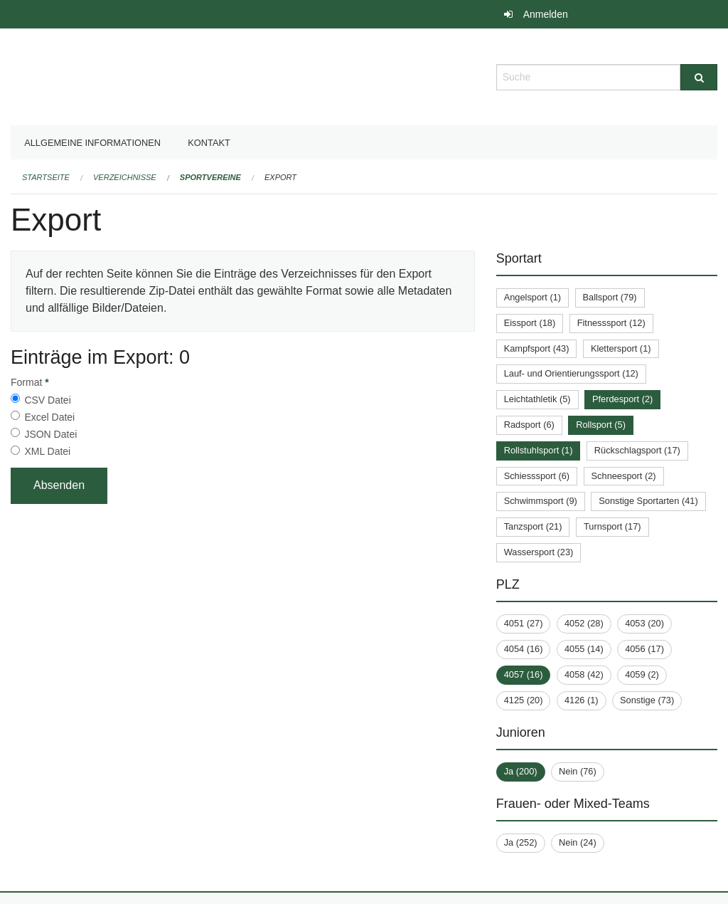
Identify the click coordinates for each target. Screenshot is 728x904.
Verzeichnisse (124, 177)
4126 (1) (581, 700)
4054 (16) (523, 648)
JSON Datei (50, 434)
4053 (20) (644, 623)
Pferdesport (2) (622, 399)
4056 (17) (644, 648)
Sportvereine (210, 177)
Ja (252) (520, 842)
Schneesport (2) (624, 476)
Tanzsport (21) (533, 526)
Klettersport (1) (621, 348)
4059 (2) (642, 674)
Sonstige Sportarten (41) (648, 500)
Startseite (46, 177)
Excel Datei (49, 417)
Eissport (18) (530, 322)
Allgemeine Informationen (92, 142)
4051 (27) (523, 623)
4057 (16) (523, 674)
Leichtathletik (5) (537, 399)
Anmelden (545, 14)
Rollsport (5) (601, 424)
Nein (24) (577, 842)
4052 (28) (584, 623)
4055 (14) (584, 648)
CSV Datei (47, 400)
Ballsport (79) (610, 297)
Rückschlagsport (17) (637, 450)
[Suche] (698, 77)
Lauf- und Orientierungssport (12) (571, 373)
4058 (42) (584, 674)
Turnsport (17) (612, 526)
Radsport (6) (529, 424)
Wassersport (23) (539, 552)
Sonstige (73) (647, 700)
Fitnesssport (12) (611, 322)
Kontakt (209, 142)
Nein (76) (577, 771)
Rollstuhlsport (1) (538, 450)
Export (280, 177)
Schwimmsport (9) (540, 500)
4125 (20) (523, 700)
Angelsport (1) (532, 297)
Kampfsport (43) (536, 348)
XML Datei (47, 451)
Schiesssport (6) (536, 476)
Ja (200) (520, 771)
